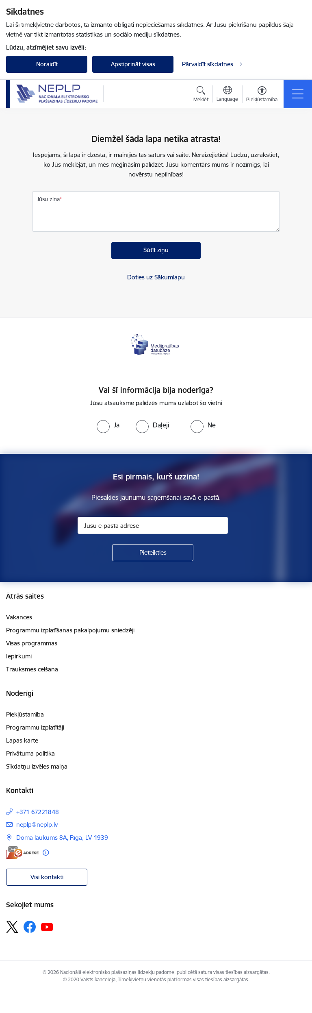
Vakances (19, 617)
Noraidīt (47, 64)
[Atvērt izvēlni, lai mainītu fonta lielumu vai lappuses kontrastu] (262, 95)
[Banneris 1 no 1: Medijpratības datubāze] (156, 344)
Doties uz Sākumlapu (156, 277)
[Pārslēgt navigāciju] (298, 94)
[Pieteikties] (152, 552)
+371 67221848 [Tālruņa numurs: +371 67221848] (37, 812)
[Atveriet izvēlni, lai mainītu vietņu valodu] (227, 94)
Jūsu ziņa (48, 199)
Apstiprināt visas (133, 64)
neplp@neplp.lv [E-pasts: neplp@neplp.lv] (37, 824)
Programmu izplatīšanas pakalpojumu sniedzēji (70, 630)
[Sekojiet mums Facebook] (30, 927)
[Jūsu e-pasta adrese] (153, 525)
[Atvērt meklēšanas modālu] (200, 95)
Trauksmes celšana (32, 669)
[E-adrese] (22, 852)
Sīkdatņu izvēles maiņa (36, 766)
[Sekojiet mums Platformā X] (12, 927)
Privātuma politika (30, 753)
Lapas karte (22, 740)
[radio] (108, 425)
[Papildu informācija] (46, 853)
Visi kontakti (46, 877)
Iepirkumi (19, 656)
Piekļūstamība (25, 714)
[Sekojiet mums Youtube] (47, 926)
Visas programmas (31, 643)
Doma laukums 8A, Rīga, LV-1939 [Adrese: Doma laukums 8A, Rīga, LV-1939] (62, 837)
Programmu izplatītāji (35, 727)
